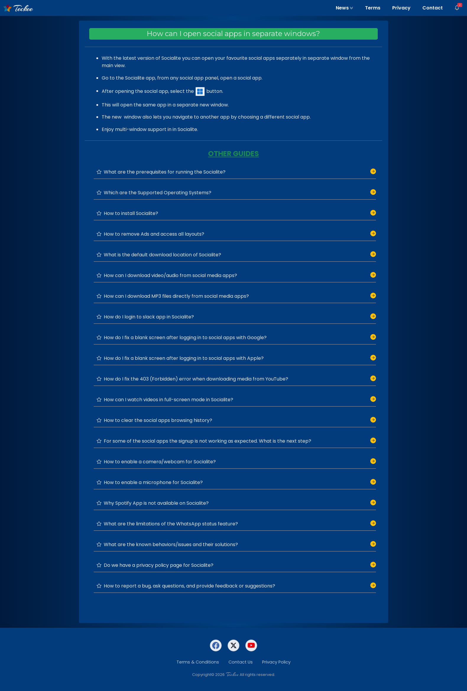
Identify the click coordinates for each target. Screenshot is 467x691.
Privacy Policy (276, 662)
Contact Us (240, 662)
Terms (372, 7)
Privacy (401, 7)
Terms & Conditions (197, 662)
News (344, 7)
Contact (432, 7)
